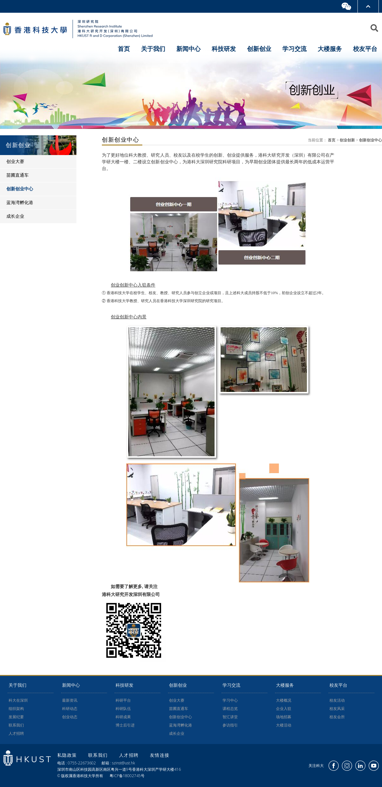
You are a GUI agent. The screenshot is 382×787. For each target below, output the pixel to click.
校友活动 (337, 700)
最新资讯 (69, 700)
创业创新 (347, 140)
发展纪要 (16, 717)
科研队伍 (123, 708)
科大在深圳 (18, 700)
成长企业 (176, 733)
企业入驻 (283, 708)
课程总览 (230, 708)
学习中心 (230, 700)
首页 (124, 49)
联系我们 (16, 725)
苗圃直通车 (178, 708)
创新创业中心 (370, 140)
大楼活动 (283, 725)
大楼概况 (283, 700)
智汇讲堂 (230, 717)
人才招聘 (16, 733)
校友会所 (337, 717)
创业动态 (69, 717)
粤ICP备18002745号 (127, 775)
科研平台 (123, 700)
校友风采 (337, 708)
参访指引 (230, 725)
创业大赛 (176, 700)
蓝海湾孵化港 (180, 725)
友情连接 (160, 755)
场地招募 (283, 717)
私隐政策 (68, 755)
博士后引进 (125, 725)
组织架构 (16, 708)
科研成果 (123, 717)
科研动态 (69, 708)
